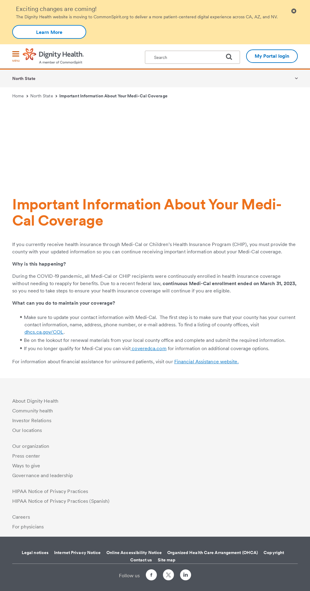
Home (20, 95)
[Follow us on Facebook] (151, 575)
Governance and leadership (42, 475)
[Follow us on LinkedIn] (185, 575)
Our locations (27, 430)
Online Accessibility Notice (134, 552)
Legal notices (35, 552)
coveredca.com (148, 348)
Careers (21, 517)
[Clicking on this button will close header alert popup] (293, 11)
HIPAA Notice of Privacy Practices (50, 491)
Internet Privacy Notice (77, 552)
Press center (26, 456)
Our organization (31, 446)
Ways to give (26, 466)
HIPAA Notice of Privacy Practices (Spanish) (60, 501)
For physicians (28, 527)
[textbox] (192, 57)
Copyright (274, 552)
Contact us (141, 559)
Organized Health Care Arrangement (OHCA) (212, 552)
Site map (167, 559)
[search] (231, 57)
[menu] (16, 57)
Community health (32, 411)
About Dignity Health (35, 401)
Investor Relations (31, 420)
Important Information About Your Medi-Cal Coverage (113, 95)
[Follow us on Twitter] (168, 572)
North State (23, 78)
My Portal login (272, 56)
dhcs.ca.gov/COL (44, 332)
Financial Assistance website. (206, 361)
